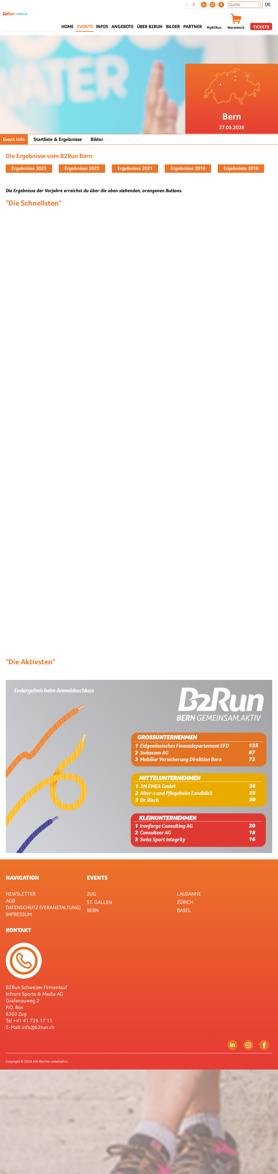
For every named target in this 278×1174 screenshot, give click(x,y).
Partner (192, 26)
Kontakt (18, 930)
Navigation (22, 877)
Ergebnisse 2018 (241, 168)
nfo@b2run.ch (38, 1027)
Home (67, 26)
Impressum (19, 914)
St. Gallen (99, 902)
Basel (184, 910)
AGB (10, 901)
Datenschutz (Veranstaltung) (43, 907)
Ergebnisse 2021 (135, 168)
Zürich (185, 902)
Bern (93, 910)
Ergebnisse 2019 (188, 168)
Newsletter (21, 894)
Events (97, 877)
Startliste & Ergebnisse (58, 139)
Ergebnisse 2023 (29, 168)
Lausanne (189, 894)
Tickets (261, 26)
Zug (91, 894)
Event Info (14, 139)
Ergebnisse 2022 (82, 168)
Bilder (173, 26)
